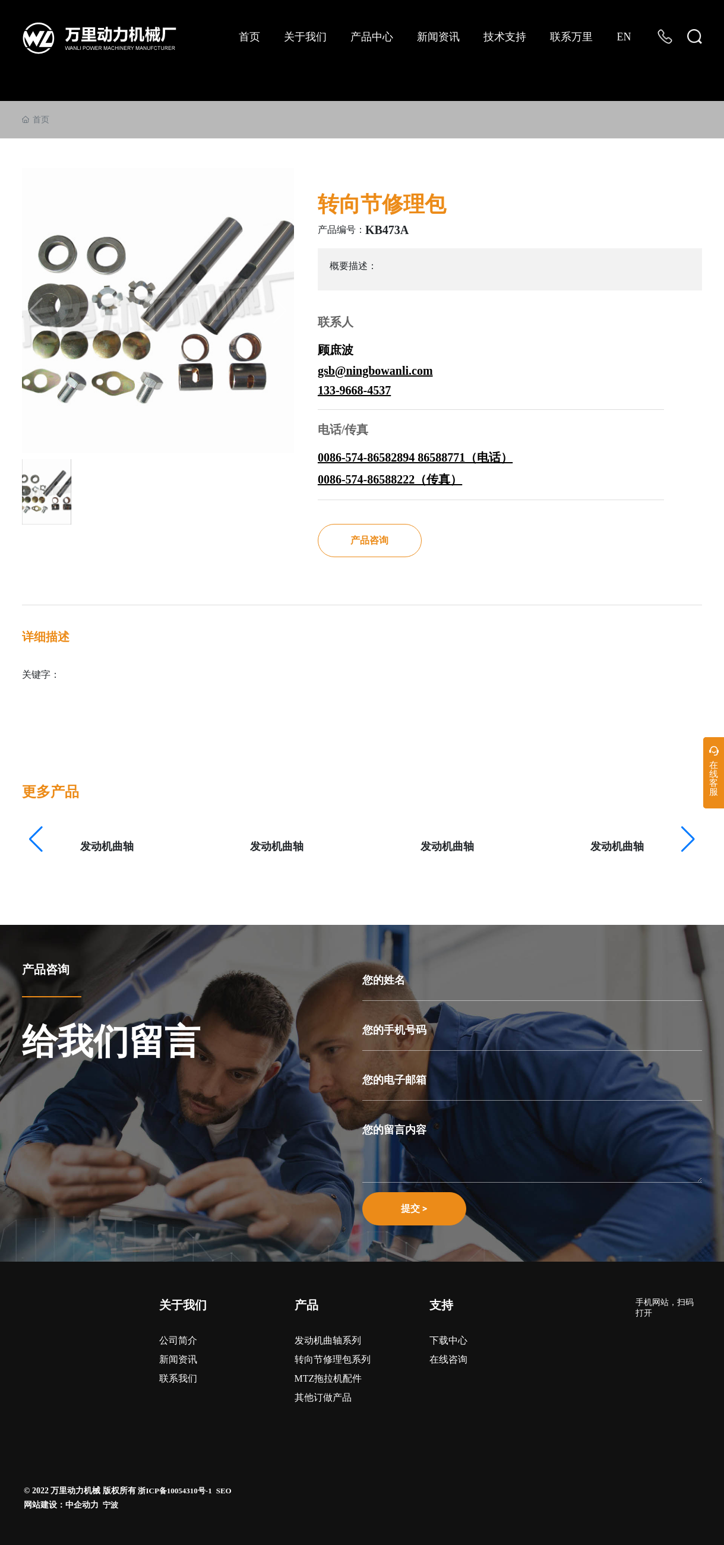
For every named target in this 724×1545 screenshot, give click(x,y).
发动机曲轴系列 (328, 1340)
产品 (306, 1305)
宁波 (110, 1504)
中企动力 (82, 1504)
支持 (441, 1305)
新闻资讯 (178, 1359)
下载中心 (448, 1340)
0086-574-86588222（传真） (390, 479)
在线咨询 (448, 1359)
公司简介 (178, 1340)
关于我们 (183, 1305)
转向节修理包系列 (333, 1359)
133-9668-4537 (354, 390)
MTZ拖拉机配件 (328, 1378)
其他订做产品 (323, 1397)
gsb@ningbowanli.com (375, 370)
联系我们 (178, 1378)
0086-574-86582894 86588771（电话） (415, 457)
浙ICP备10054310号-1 (174, 1490)
